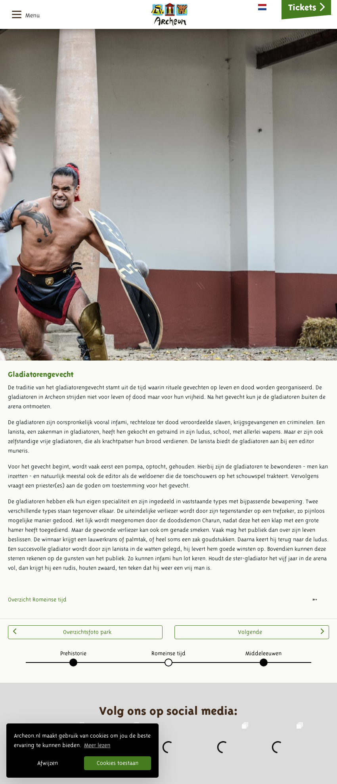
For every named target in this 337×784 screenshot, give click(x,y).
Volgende (281, 631)
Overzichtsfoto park (62, 631)
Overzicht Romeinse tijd (37, 599)
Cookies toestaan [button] (117, 763)
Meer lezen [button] (97, 745)
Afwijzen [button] (47, 763)
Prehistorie (73, 653)
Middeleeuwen (263, 653)
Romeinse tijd (168, 653)
